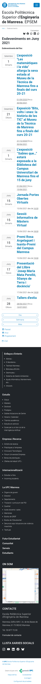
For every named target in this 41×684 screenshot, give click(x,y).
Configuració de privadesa (22, 681)
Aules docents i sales (12, 510)
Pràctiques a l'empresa (13, 447)
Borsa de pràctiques (12, 458)
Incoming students (11, 479)
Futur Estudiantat (11, 538)
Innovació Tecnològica (13, 451)
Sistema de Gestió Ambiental (17, 376)
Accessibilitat (26, 675)
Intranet (9, 386)
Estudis (6, 394)
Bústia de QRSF (10, 517)
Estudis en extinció (11, 424)
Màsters (7, 403)
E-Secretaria (10, 362)
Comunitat (7, 543)
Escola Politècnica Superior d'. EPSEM (20, 17)
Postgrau (7, 410)
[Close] (37, 5)
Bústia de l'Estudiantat (13, 520)
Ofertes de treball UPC (12, 461)
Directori (7, 496)
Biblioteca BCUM (12, 369)
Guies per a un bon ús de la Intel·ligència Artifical (14, 428)
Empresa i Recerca (11, 439)
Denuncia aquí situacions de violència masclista (18, 524)
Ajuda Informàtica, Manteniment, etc (18, 380)
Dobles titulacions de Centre (15, 413)
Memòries (8, 513)
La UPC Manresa (10, 487)
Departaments (9, 499)
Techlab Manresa (12, 366)
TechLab (7, 530)
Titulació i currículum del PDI (15, 503)
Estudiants (7, 553)
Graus (6, 400)
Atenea (8, 359)
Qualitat (7, 506)
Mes (20, 324)
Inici (3, 28)
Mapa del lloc (12, 675)
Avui (6, 333)
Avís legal (27, 678)
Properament (10, 336)
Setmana (20, 320)
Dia (20, 315)
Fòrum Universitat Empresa (14, 454)
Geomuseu (10, 373)
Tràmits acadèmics (11, 420)
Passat (8, 329)
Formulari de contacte (11, 635)
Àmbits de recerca (11, 444)
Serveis (6, 548)
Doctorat (7, 407)
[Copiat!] (38, 33)
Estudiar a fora (10, 475)
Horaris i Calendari (11, 417)
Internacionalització (12, 470)
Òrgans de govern (11, 492)
